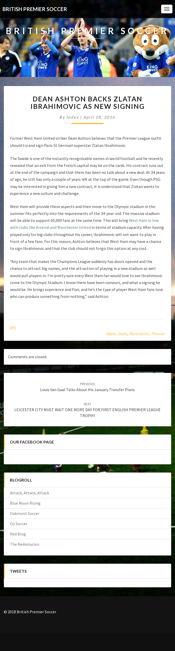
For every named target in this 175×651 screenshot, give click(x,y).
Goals (122, 333)
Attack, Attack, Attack (29, 492)
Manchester (139, 333)
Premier (158, 333)
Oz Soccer (18, 523)
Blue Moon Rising (25, 503)
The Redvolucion (24, 544)
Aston (110, 333)
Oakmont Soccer (24, 513)
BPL (13, 327)
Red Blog (18, 533)
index (73, 117)
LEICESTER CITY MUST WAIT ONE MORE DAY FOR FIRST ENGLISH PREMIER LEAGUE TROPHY (87, 410)
